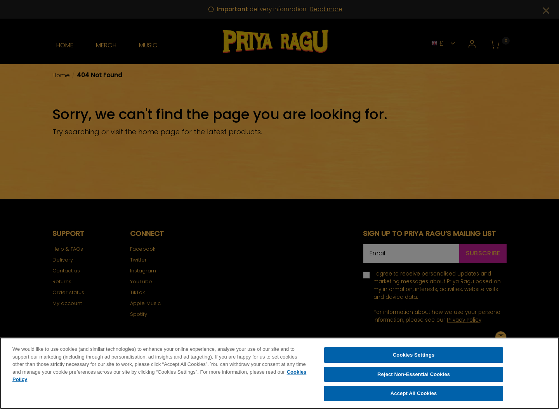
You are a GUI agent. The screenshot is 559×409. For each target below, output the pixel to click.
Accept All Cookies (414, 395)
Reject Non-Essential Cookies (413, 376)
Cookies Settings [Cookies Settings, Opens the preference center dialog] (414, 357)
